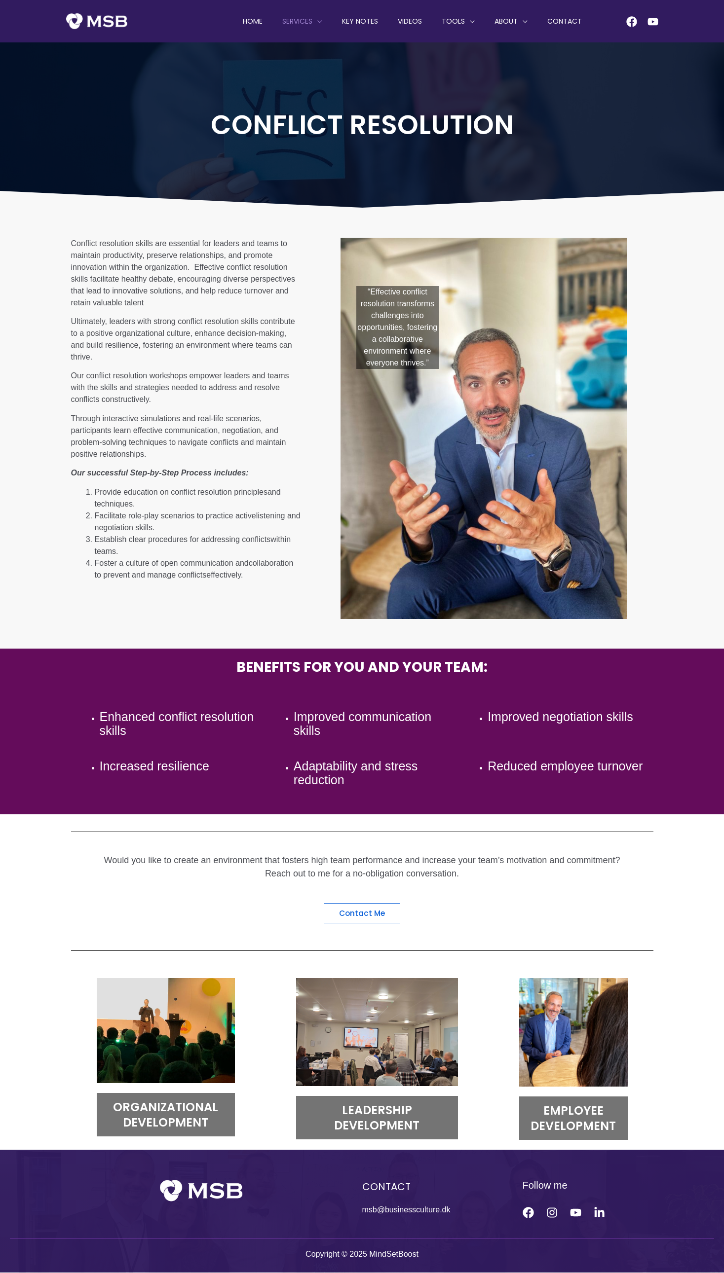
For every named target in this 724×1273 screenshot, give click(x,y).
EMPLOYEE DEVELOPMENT (573, 1118)
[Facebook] (631, 21)
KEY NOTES (387, 21)
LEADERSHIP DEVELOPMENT (376, 1117)
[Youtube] (653, 21)
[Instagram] (552, 1212)
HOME (291, 21)
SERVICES (330, 21)
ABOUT (515, 21)
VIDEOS (431, 21)
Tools (468, 21)
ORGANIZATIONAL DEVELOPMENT (165, 1115)
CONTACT (567, 21)
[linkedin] (599, 1212)
